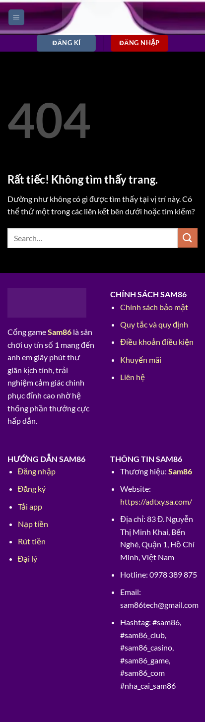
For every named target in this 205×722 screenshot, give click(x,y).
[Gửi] (188, 238)
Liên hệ (132, 377)
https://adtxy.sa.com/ (156, 501)
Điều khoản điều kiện (156, 341)
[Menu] (16, 17)
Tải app (30, 506)
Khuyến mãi (140, 359)
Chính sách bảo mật (154, 307)
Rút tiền (32, 541)
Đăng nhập (37, 471)
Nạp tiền (33, 523)
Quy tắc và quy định (154, 324)
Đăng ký (32, 488)
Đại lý (28, 558)
